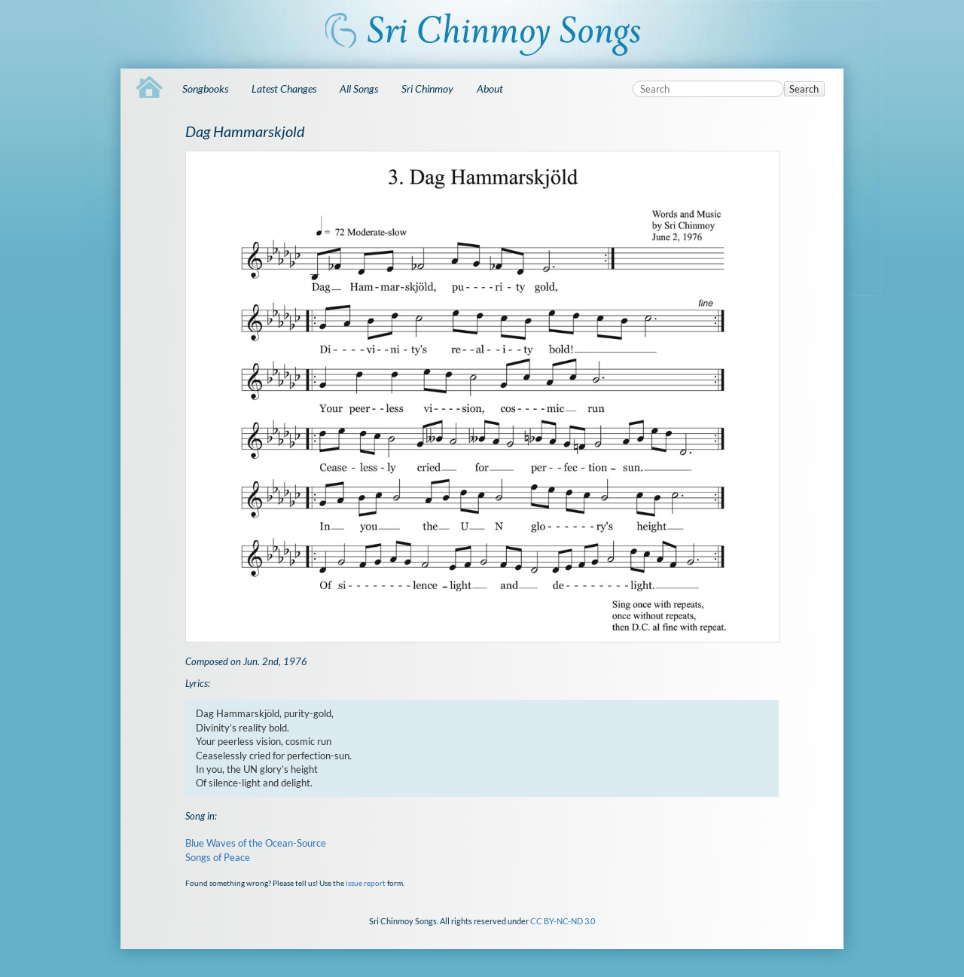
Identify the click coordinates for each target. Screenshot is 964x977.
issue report (366, 882)
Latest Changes (284, 88)
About (490, 88)
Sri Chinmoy (427, 88)
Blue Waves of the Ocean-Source (255, 843)
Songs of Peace (217, 857)
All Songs (359, 88)
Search (804, 89)
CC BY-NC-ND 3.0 (562, 921)
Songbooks (205, 88)
